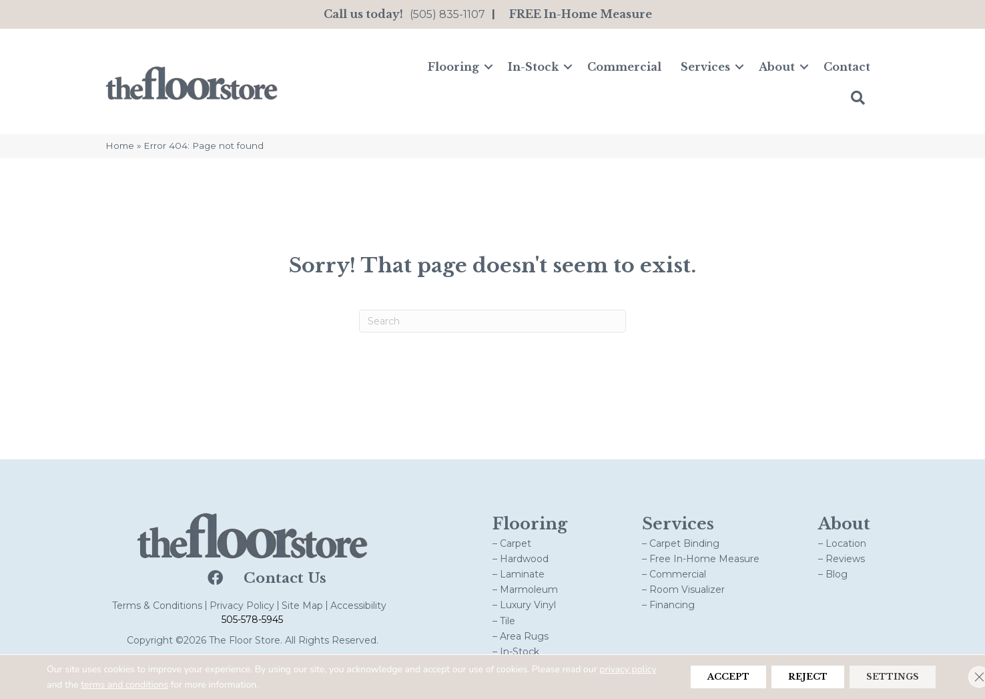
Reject (788, 677)
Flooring (453, 66)
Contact (847, 66)
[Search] (492, 321)
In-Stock (533, 66)
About (777, 66)
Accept (698, 677)
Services (705, 66)
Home (119, 145)
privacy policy (75, 684)
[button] (488, 66)
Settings (886, 677)
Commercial (624, 66)
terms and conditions (184, 684)
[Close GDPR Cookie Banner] (964, 677)
